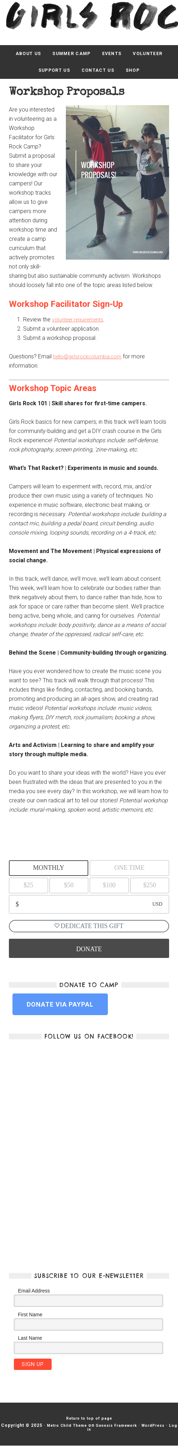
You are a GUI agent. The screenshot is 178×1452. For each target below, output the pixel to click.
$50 (69, 890)
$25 (28, 890)
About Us (20, 55)
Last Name (30, 1343)
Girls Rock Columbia (89, 15)
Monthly (48, 872)
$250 (149, 890)
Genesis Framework (138, 1431)
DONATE (89, 954)
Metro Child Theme (82, 1431)
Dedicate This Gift (89, 930)
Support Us (50, 74)
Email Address (34, 1296)
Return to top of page (89, 1424)
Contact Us (99, 74)
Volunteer (155, 55)
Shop (138, 74)
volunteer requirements (80, 324)
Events (115, 55)
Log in (105, 1435)
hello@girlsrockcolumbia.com (90, 361)
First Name (30, 1320)
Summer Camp (69, 55)
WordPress (79, 1435)
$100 (109, 890)
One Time (129, 872)
